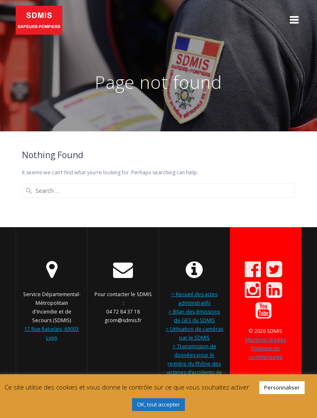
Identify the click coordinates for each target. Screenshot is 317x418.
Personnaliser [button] (282, 387)
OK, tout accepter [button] (158, 404)
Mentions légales (265, 339)
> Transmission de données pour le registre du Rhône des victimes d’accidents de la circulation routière (194, 364)
